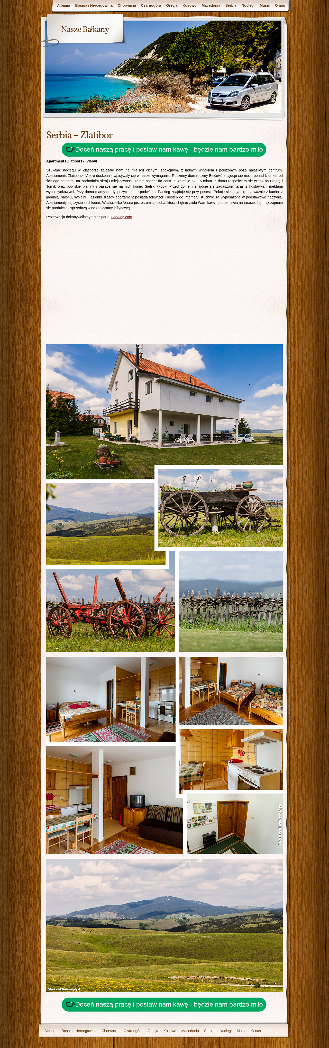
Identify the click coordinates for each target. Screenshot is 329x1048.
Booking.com (121, 217)
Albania (63, 5)
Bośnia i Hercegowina (94, 5)
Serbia (230, 5)
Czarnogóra (151, 5)
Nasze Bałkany (85, 29)
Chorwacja (127, 5)
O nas (280, 5)
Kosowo (189, 5)
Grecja (172, 5)
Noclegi (248, 5)
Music (265, 5)
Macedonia (211, 5)
